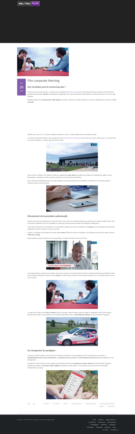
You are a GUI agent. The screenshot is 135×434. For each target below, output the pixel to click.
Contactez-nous (114, 429)
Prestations (100, 419)
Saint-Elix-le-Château (71, 138)
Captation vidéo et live (111, 419)
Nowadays (19, 419)
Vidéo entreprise (111, 406)
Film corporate (56, 403)
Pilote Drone (104, 424)
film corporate (74, 92)
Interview (65, 403)
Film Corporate (101, 422)
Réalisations (107, 427)
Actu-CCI (42, 134)
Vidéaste (102, 406)
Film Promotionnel (111, 422)
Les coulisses (105, 429)
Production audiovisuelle (91, 403)
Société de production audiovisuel (107, 403)
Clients (114, 427)
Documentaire (99, 427)
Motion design (90, 427)
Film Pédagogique (95, 424)
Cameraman (46, 403)
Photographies (112, 424)
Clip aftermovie (92, 422)
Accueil (94, 419)
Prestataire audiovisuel (76, 403)
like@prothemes (50, 419)
